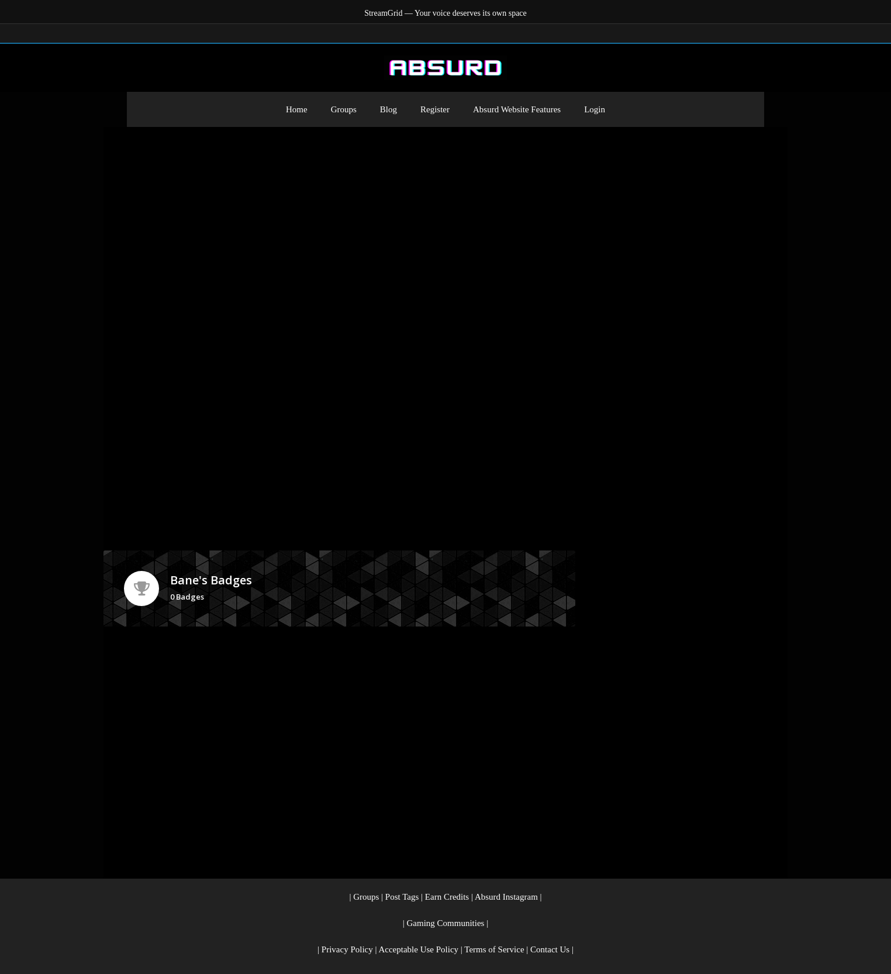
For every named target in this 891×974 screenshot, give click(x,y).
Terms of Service (494, 949)
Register (435, 109)
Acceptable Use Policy (418, 949)
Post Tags (402, 896)
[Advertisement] (445, 215)
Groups (344, 109)
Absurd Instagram (506, 896)
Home (297, 109)
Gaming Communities (446, 923)
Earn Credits (447, 896)
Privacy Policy (347, 949)
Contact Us (549, 949)
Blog (388, 109)
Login (594, 109)
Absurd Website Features (517, 109)
